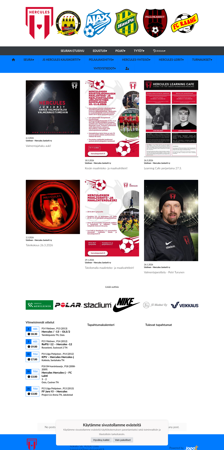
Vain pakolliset (123, 439)
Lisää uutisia (112, 286)
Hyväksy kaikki (101, 439)
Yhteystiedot (105, 68)
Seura (28, 59)
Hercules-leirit (171, 59)
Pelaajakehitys (101, 59)
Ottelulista (33, 401)
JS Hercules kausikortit (61, 59)
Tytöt (139, 50)
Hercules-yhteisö (136, 59)
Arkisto (159, 51)
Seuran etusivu (72, 50)
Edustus (100, 50)
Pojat (120, 50)
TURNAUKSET (202, 59)
